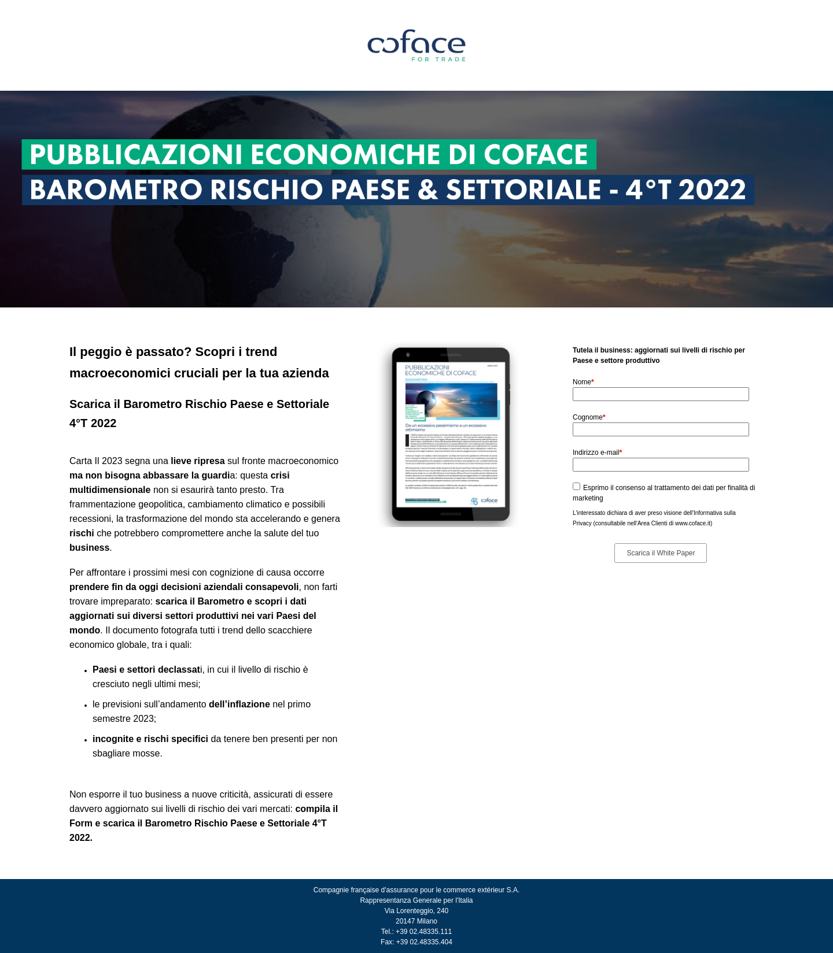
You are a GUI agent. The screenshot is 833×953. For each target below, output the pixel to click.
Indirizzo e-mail (597, 452)
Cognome (589, 417)
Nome (583, 382)
